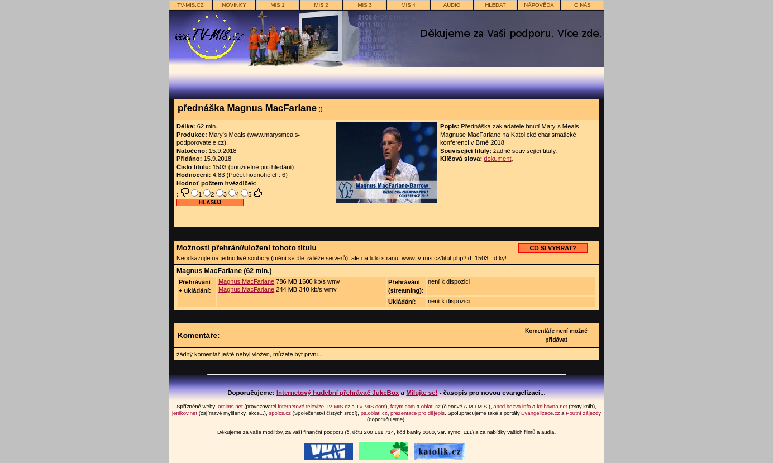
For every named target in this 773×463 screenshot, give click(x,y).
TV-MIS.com (370, 406)
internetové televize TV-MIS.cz (314, 406)
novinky (234, 5)
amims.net (230, 406)
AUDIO (451, 5)
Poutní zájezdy (583, 413)
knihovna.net (552, 406)
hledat (495, 5)
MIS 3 (364, 5)
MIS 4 (408, 5)
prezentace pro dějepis (417, 413)
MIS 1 (277, 5)
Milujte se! (421, 392)
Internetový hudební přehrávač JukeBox (337, 392)
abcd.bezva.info (512, 406)
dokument (497, 158)
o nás (582, 5)
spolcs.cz (279, 413)
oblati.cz (431, 406)
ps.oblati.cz (374, 413)
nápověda (538, 5)
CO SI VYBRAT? (552, 248)
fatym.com (402, 406)
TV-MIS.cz (190, 5)
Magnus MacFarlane (246, 281)
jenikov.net (184, 413)
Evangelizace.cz (540, 413)
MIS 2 (321, 5)
